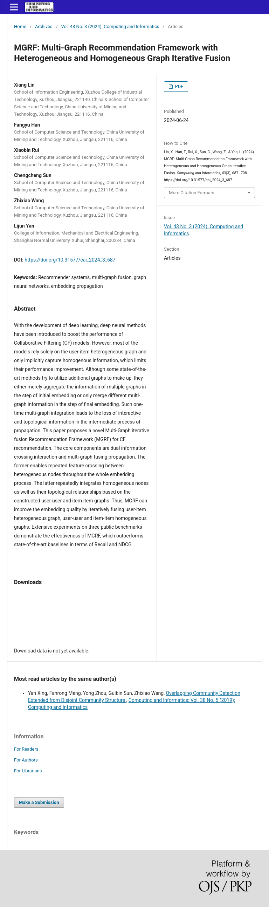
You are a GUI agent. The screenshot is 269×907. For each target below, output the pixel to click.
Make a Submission (39, 802)
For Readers (26, 749)
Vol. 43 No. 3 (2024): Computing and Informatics (110, 26)
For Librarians (28, 770)
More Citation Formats (191, 192)
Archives (44, 26)
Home (20, 26)
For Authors (26, 760)
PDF (178, 86)
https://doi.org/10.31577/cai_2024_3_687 (70, 260)
